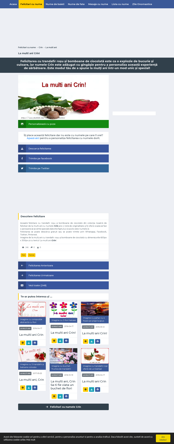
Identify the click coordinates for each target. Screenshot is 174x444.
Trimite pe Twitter (33, 168)
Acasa (13, 4)
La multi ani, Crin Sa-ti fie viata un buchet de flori (63, 385)
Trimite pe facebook (35, 158)
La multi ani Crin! (63, 332)
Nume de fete (76, 4)
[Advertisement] (87, 27)
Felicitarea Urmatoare (36, 275)
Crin (41, 47)
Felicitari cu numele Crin (63, 407)
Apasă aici (33, 138)
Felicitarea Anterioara (35, 265)
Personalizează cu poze (36, 124)
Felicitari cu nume (31, 4)
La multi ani (51, 47)
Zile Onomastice (142, 4)
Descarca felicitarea (34, 149)
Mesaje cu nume (98, 4)
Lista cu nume (120, 4)
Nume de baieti (55, 4)
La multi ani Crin (31, 334)
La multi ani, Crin (31, 379)
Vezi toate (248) (32, 285)
